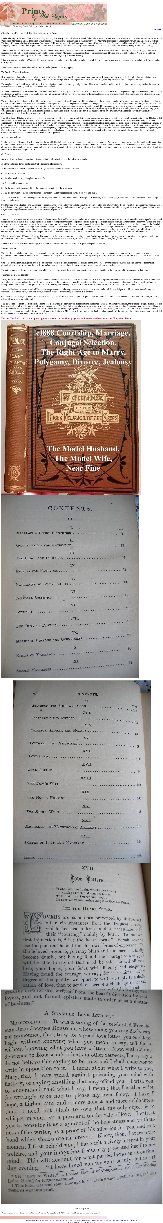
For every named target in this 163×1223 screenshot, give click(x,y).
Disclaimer (98, 1220)
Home (28, 1220)
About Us (89, 1220)
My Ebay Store (80, 1220)
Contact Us (133, 1220)
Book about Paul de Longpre (113, 1220)
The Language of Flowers (64, 1220)
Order (126, 1220)
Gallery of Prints (48, 1220)
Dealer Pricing (36, 1220)
